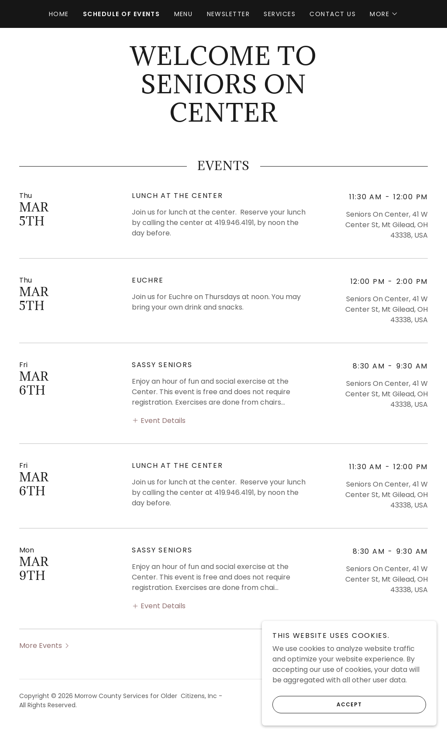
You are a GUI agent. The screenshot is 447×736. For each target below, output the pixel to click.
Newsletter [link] (228, 14)
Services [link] (280, 14)
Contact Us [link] (332, 14)
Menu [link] (183, 14)
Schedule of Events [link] (121, 14)
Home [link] (59, 14)
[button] (384, 14)
